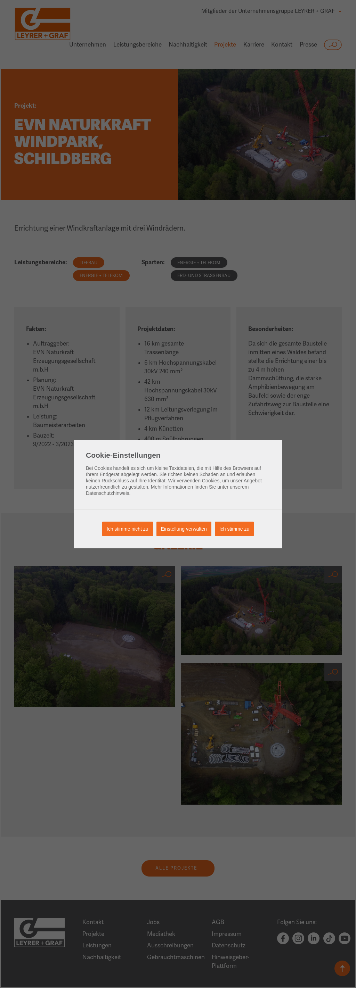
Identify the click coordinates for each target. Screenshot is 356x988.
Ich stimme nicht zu (127, 529)
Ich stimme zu (234, 529)
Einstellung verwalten (184, 529)
